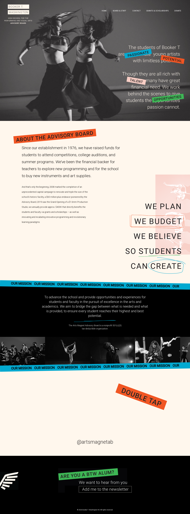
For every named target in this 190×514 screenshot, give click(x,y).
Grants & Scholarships (157, 11)
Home (104, 11)
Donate (177, 11)
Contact (136, 11)
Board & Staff (119, 11)
